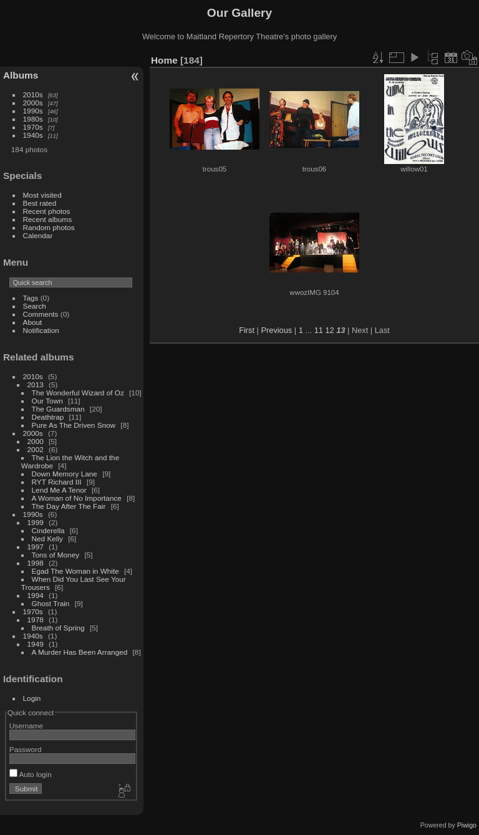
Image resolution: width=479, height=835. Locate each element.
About (32, 322)
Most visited (42, 195)
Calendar (38, 235)
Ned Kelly (47, 538)
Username (26, 726)
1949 (35, 644)
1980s (33, 119)
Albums (20, 75)
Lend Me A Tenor (59, 490)
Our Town (47, 401)
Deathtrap (48, 417)
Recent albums (47, 219)
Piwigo (467, 825)
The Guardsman (58, 409)
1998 (35, 563)
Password (25, 749)
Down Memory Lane (64, 474)
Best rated (40, 203)
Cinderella (48, 530)
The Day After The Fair (69, 506)
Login (32, 698)
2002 (35, 449)
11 (318, 330)
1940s (33, 135)
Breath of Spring (58, 628)
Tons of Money (56, 555)
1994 (35, 595)
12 (329, 330)
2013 (35, 384)
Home (164, 60)
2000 (35, 441)
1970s (33, 127)
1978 (35, 619)
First (246, 330)
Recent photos (46, 211)
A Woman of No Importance (77, 498)
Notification (41, 330)
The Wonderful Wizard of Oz (78, 393)
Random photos (49, 227)
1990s (33, 111)
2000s (33, 103)
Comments (41, 314)
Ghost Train (51, 603)
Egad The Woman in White (75, 571)
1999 (35, 522)
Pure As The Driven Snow (74, 425)
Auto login (30, 774)
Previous (276, 330)
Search (34, 306)
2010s (33, 94)
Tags (31, 298)
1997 (35, 547)
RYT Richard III (57, 482)
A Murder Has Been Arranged (80, 652)
